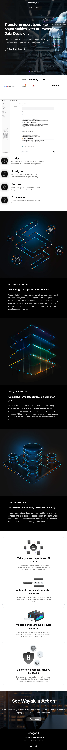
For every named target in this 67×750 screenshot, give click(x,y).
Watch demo (33, 719)
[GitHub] (36, 746)
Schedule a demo (14, 49)
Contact (30, 7)
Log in (37, 7)
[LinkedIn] (31, 746)
